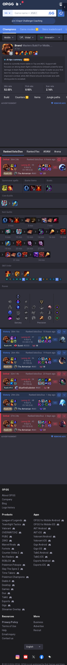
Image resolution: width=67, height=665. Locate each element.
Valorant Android (42, 536)
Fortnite (6, 548)
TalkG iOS (39, 556)
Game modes (29, 29)
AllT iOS (38, 532)
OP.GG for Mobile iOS (44, 524)
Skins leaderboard (52, 29)
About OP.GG (8, 495)
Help (4, 630)
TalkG (5, 597)
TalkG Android (41, 552)
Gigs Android (40, 544)
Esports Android (42, 560)
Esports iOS (40, 564)
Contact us (7, 638)
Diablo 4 (6, 581)
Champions (9, 29)
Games (6, 589)
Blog (4, 503)
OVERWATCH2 (9, 532)
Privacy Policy (10, 622)
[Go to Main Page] (8, 4)
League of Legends (12, 520)
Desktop (6, 585)
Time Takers (8, 573)
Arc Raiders (8, 556)
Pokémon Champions (13, 577)
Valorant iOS (40, 540)
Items (37, 97)
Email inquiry (8, 634)
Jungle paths (53, 97)
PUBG (5, 536)
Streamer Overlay (11, 609)
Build (6, 97)
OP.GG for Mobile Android (47, 520)
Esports (6, 601)
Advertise (39, 626)
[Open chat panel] (64, 60)
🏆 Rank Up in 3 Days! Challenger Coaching (32, 21)
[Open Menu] (60, 4)
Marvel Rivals (9, 544)
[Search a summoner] (51, 13)
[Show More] (18, 4)
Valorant (6, 528)
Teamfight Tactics (11, 524)
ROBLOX (6, 560)
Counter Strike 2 (10, 552)
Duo (4, 593)
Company (7, 499)
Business (38, 622)
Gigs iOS (38, 548)
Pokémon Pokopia (11, 564)
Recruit (37, 630)
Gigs (4, 605)
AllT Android (40, 528)
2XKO (5, 540)
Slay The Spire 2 (10, 569)
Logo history (8, 507)
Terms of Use (9, 626)
